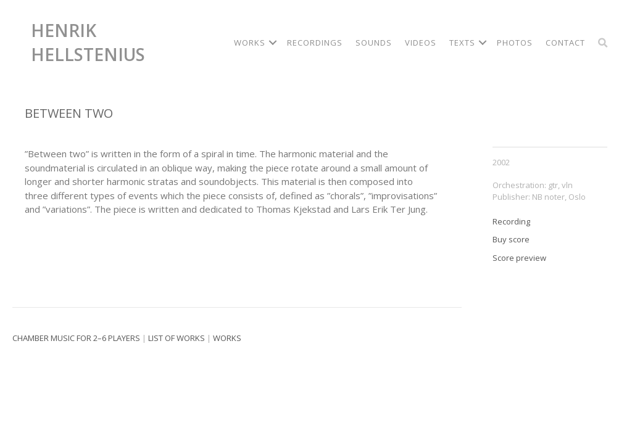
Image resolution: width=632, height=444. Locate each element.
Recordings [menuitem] (315, 42)
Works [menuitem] (249, 42)
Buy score (511, 239)
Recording (511, 221)
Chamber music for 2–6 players (76, 337)
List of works (176, 337)
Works (227, 337)
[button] (272, 43)
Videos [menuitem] (420, 42)
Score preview (519, 257)
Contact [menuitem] (565, 42)
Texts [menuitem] (462, 42)
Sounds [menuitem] (374, 42)
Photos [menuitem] (515, 42)
